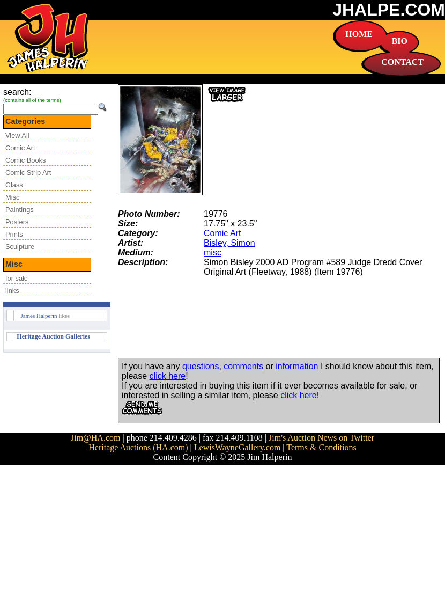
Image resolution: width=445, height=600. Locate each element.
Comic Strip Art (28, 173)
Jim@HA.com (96, 437)
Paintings (19, 210)
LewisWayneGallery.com (237, 447)
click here (168, 376)
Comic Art (20, 148)
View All (17, 135)
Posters (16, 222)
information (297, 366)
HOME (359, 34)
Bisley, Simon (229, 242)
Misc (12, 197)
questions (200, 366)
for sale (16, 278)
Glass (14, 185)
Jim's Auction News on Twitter (321, 437)
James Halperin (38, 315)
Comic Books (25, 160)
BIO (399, 41)
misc (212, 252)
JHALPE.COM (388, 9)
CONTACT (402, 62)
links (12, 291)
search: (17, 92)
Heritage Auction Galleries (53, 336)
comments (243, 366)
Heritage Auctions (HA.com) (138, 447)
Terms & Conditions (321, 447)
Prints (14, 234)
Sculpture (19, 247)
